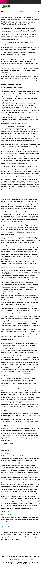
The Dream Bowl (5, 59)
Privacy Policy (24, 559)
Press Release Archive (11, 556)
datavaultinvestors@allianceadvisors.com (11, 514)
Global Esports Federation (9, 68)
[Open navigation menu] (2, 11)
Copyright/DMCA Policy (14, 559)
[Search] (25, 11)
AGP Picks (3, 2)
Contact (31, 559)
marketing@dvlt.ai (5, 453)
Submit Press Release (23, 556)
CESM (2, 390)
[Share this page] (39, 11)
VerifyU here (4, 385)
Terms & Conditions (34, 556)
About (3, 556)
